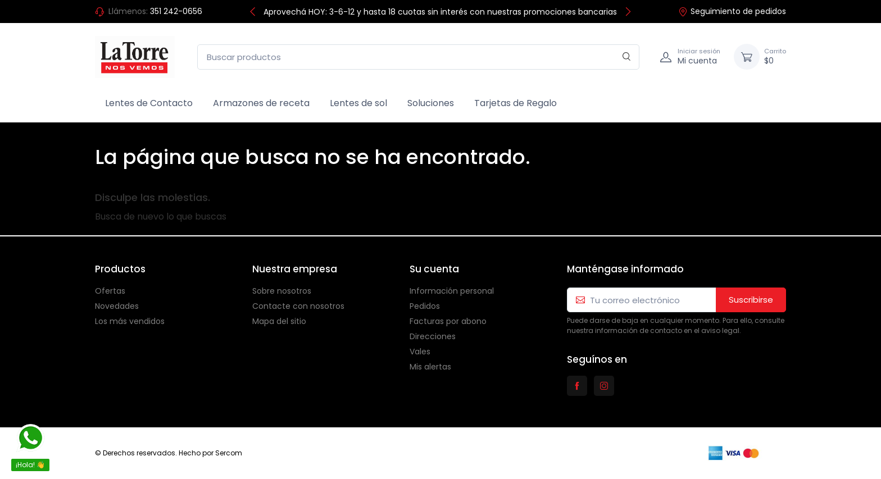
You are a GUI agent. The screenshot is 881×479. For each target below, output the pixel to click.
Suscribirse (751, 299)
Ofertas (110, 290)
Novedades (117, 306)
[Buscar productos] (418, 57)
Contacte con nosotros (298, 306)
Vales (420, 351)
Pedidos (425, 306)
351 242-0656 (176, 11)
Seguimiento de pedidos (732, 11)
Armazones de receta (261, 103)
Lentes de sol (358, 103)
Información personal (452, 290)
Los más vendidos (130, 321)
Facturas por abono (448, 321)
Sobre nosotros (281, 290)
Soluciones (430, 103)
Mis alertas (430, 366)
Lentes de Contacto (149, 103)
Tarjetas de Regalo (515, 103)
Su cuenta (434, 269)
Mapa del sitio (279, 321)
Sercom (228, 453)
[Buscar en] (626, 57)
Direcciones (433, 336)
